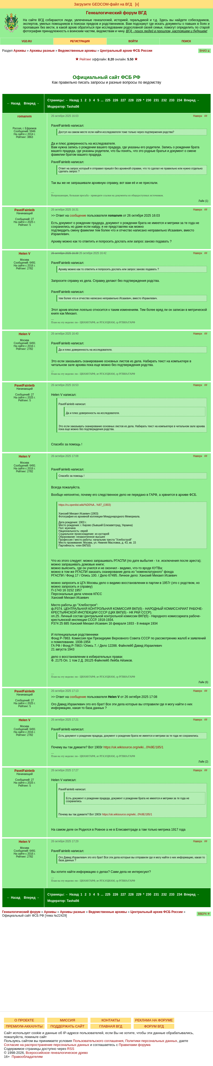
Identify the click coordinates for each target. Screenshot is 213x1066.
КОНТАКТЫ (110, 1020)
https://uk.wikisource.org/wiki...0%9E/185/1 (133, 747)
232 (164, 100)
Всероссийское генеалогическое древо (57, 1053)
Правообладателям (27, 1057)
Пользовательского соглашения (98, 1041)
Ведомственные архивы (77, 51)
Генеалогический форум (21, 912)
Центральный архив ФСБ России (126, 51)
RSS (70, 1049)
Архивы (19, 51)
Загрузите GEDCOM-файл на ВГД (103, 4)
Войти (133, 41)
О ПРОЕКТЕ (24, 1020)
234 (179, 100)
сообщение (78, 215)
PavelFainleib (24, 210)
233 (172, 100)
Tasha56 (73, 106)
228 (131, 100)
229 (138, 100)
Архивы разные (42, 51)
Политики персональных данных (151, 1041)
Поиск (186, 41)
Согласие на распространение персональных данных (46, 1045)
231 (156, 100)
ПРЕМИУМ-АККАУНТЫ (24, 1026)
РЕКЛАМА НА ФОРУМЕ (154, 1020)
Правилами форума (135, 1045)
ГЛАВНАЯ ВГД (110, 1026)
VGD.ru (27, 41)
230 (148, 100)
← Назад (13, 103)
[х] (137, 4)
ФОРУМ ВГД (154, 1026)
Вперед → (32, 103)
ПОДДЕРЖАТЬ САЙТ (68, 1026)
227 (123, 100)
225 (107, 100)
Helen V (24, 253)
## (205, 116)
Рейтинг (85, 59)
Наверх (197, 116)
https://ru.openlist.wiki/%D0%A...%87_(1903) (85, 504)
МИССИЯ (67, 1020)
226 (115, 100)
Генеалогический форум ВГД (116, 13)
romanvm (24, 116)
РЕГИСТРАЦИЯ (80, 41)
